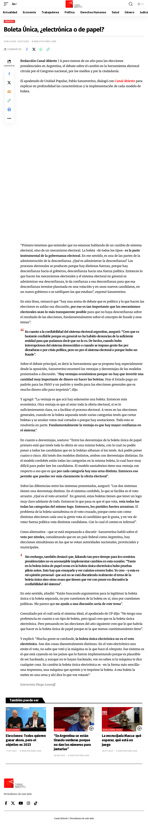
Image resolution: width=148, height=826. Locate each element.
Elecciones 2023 (112, 730)
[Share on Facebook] (27, 49)
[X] (13, 803)
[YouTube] (21, 803)
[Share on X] (34, 49)
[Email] (9, 92)
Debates (9, 21)
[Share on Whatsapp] (41, 49)
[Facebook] (6, 803)
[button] (7, 3)
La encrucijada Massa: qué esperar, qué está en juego (121, 740)
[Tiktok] (35, 803)
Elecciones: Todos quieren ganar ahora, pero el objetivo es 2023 (26, 740)
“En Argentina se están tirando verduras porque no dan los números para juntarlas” (72, 742)
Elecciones (13, 730)
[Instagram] (28, 803)
